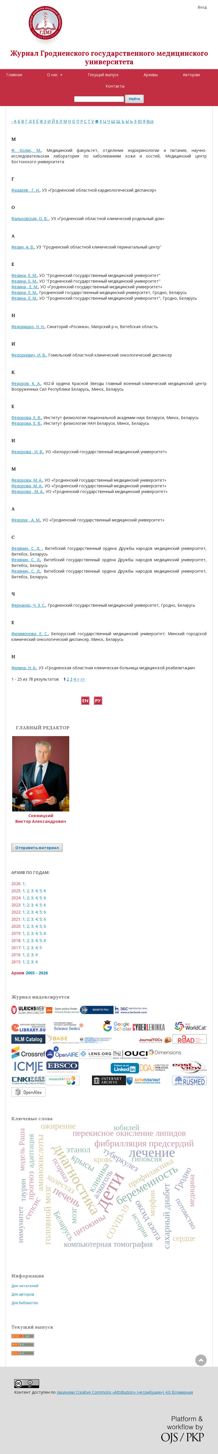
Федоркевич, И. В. (28, 355)
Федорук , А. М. (25, 520)
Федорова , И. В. (27, 451)
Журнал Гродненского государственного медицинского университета (109, 57)
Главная (14, 74)
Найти (134, 99)
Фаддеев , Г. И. (25, 190)
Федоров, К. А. (26, 383)
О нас (53, 74)
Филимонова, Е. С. (29, 633)
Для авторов (22, 1294)
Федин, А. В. (22, 247)
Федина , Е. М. (24, 286)
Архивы (151, 74)
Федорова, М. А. (26, 480)
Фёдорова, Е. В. (26, 417)
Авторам (191, 74)
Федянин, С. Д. (26, 548)
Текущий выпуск (103, 74)
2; (28, 890)
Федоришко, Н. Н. (28, 326)
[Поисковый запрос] (99, 99)
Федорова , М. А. (27, 491)
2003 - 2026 (37, 972)
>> (82, 679)
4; (36, 890)
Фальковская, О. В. (30, 218)
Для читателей (24, 1285)
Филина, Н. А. (23, 667)
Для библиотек (24, 1302)
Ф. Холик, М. (26, 150)
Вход (202, 7)
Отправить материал (37, 847)
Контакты (115, 86)
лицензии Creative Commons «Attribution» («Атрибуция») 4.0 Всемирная (125, 1392)
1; (24, 883)
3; (32, 890)
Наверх (201, 1382)
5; (41, 890)
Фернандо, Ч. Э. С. (28, 605)
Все (150, 121)
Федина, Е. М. (24, 275)
